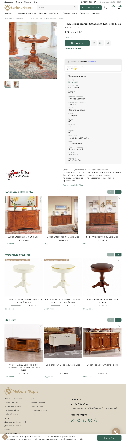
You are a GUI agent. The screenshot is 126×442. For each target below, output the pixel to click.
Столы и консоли (34, 18)
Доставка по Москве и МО (15, 422)
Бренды (85, 13)
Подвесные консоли (13, 406)
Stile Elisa (73, 82)
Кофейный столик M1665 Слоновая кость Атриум (23, 301)
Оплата (18, 2)
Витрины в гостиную (13, 399)
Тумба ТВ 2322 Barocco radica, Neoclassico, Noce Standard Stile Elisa (23, 367)
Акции (96, 13)
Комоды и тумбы (11, 403)
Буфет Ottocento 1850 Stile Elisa (63, 237)
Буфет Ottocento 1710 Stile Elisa (102, 237)
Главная (8, 18)
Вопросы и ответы (38, 403)
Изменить (92, 62)
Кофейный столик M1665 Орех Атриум (102, 301)
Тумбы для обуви (12, 410)
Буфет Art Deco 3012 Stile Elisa (102, 365)
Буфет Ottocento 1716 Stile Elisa (24, 237)
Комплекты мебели (49, 13)
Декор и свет (70, 13)
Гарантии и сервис (13, 433)
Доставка (9, 2)
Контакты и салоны (39, 410)
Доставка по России (13, 426)
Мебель (9, 13)
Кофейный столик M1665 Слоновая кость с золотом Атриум (63, 301)
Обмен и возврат (38, 406)
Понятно (109, 438)
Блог (35, 2)
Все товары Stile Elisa (73, 185)
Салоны (27, 2)
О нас (33, 399)
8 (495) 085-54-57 (88, 2)
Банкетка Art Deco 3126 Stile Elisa (63, 365)
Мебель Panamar (12, 414)
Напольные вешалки (26, 13)
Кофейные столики (55, 18)
